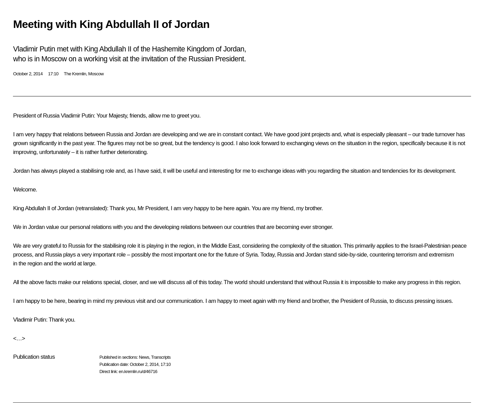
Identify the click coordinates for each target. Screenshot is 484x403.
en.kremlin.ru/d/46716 (138, 371)
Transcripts (160, 357)
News (144, 357)
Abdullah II (37, 208)
